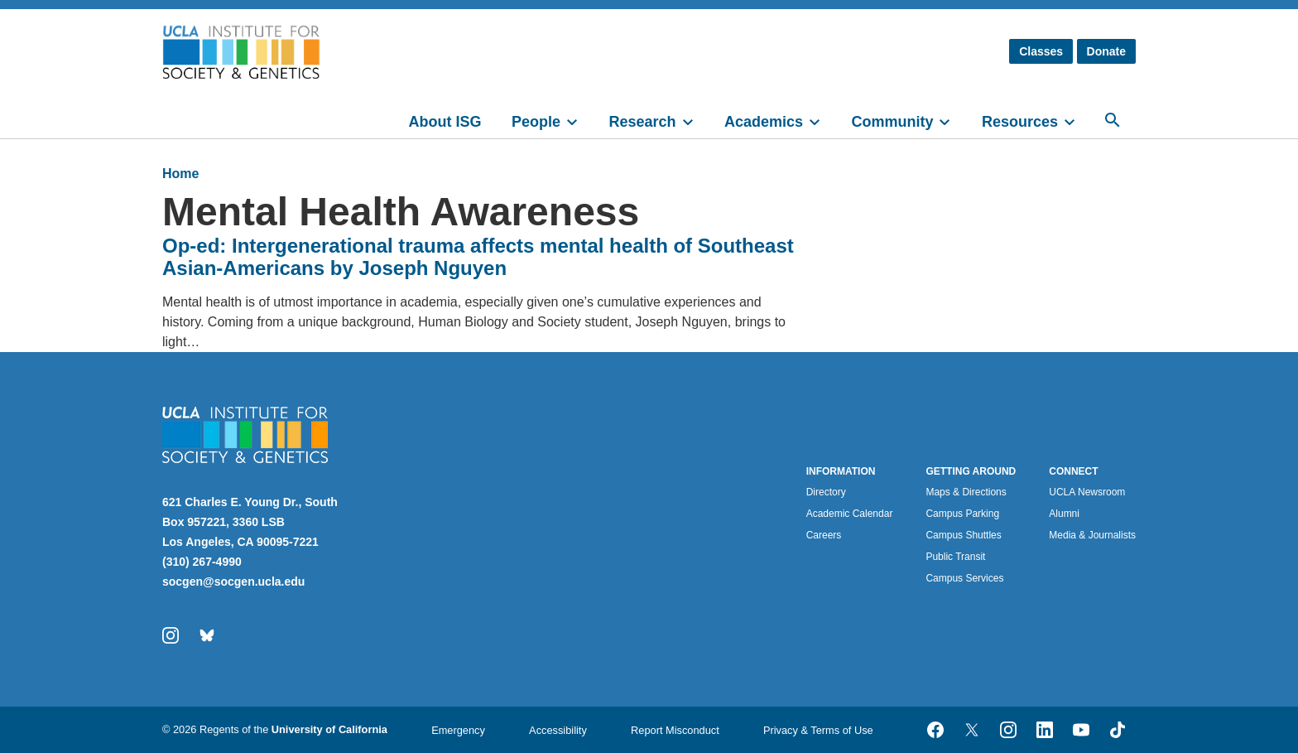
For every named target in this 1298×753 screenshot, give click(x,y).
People (536, 121)
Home (180, 174)
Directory (826, 492)
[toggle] (579, 120)
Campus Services (964, 578)
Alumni (1064, 513)
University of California (329, 729)
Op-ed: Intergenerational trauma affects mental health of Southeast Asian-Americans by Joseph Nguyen (478, 256)
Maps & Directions (965, 492)
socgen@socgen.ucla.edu (233, 581)
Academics (763, 121)
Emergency (458, 730)
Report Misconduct (675, 730)
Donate (1106, 51)
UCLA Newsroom (1087, 492)
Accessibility (558, 730)
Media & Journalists (1092, 535)
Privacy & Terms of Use (818, 730)
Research (641, 121)
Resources (1020, 121)
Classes (1041, 51)
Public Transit (955, 556)
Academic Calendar (849, 513)
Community (892, 121)
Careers (824, 535)
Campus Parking (962, 513)
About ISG (445, 121)
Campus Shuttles (963, 535)
